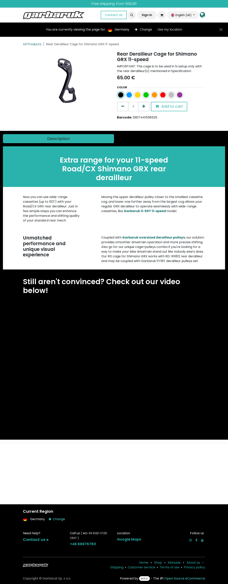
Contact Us (113, 15)
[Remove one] (122, 106)
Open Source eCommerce (184, 578)
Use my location (169, 29)
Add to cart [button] (169, 106)
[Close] (221, 29)
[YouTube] (202, 540)
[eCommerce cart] (161, 15)
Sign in (147, 15)
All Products (32, 44)
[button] (132, 15)
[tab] (58, 138)
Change (144, 29)
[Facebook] (196, 540)
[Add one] (143, 106)
